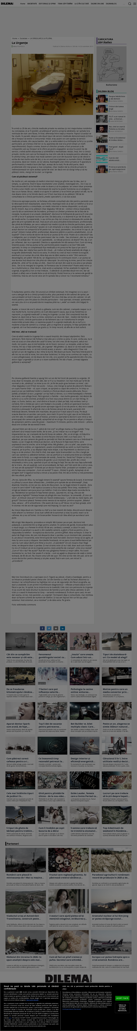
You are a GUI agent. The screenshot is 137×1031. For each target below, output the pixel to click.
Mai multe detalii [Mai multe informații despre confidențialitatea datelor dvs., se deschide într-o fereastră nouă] (32, 1000)
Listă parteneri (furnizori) (72, 1009)
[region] (68, 1007)
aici (10, 1018)
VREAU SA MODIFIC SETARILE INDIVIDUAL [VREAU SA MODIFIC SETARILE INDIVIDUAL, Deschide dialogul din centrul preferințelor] (122, 1008)
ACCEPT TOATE (122, 998)
